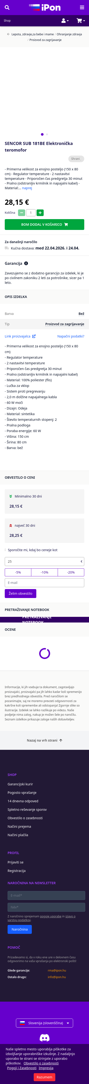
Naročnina (20, 929)
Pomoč (14, 947)
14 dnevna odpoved (23, 801)
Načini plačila (18, 835)
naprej (27, 188)
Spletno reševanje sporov (27, 809)
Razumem (44, 1077)
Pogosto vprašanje (22, 792)
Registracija (17, 870)
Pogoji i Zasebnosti (22, 1068)
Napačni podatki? (70, 336)
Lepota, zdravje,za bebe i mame (30, 34)
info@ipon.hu (57, 977)
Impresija (46, 1068)
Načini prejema (19, 826)
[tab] (42, 134)
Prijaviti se (15, 862)
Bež (81, 313)
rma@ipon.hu (57, 970)
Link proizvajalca (20, 336)
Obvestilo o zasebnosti (25, 818)
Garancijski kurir (20, 784)
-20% (71, 572)
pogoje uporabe (50, 916)
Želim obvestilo (20, 593)
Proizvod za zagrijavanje (45, 40)
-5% (18, 572)
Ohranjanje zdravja (68, 34)
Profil (13, 853)
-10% (44, 572)
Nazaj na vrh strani (44, 740)
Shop (7, 21)
